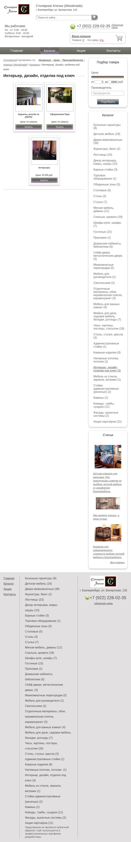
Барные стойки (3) (105, 169)
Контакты (113, 50)
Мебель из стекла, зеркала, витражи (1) (107, 378)
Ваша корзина (81, 36)
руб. (121, 81)
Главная (17, 50)
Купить (28, 127)
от (92, 81)
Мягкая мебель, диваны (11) (103, 209)
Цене (58, 60)
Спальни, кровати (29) (107, 216)
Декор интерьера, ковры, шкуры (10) (105, 162)
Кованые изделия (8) (107, 352)
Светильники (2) (104, 282)
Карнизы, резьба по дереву (28, 115)
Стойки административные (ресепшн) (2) (106, 388)
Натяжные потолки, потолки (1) (106, 360)
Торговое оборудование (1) (104, 177)
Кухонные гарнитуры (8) (40, 578)
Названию (45, 60)
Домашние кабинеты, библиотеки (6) (107, 245)
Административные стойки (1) (106, 345)
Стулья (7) (100, 201)
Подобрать (108, 101)
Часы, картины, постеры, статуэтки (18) (108, 327)
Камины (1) (100, 397)
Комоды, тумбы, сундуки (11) (104, 405)
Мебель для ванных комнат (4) (106, 306)
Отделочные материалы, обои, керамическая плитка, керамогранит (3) (107, 293)
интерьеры (44, 167)
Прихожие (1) (102, 237)
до (106, 81)
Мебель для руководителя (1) (104, 275)
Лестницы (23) (102, 154)
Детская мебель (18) (106, 133)
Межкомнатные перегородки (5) (103, 266)
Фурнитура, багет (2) (106, 148)
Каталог (49, 50)
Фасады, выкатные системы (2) (105, 414)
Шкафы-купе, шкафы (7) (41, 658)
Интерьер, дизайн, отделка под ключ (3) (107, 369)
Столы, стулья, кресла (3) (42, 753)
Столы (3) (99, 196)
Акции (81, 50)
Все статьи (117, 562)
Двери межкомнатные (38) (42, 588)
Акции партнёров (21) (107, 421)
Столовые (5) (102, 190)
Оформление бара (59, 114)
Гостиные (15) (102, 231)
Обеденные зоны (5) (106, 184)
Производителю (73, 60)
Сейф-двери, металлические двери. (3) (108, 255)
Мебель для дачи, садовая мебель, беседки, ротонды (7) (107, 316)
